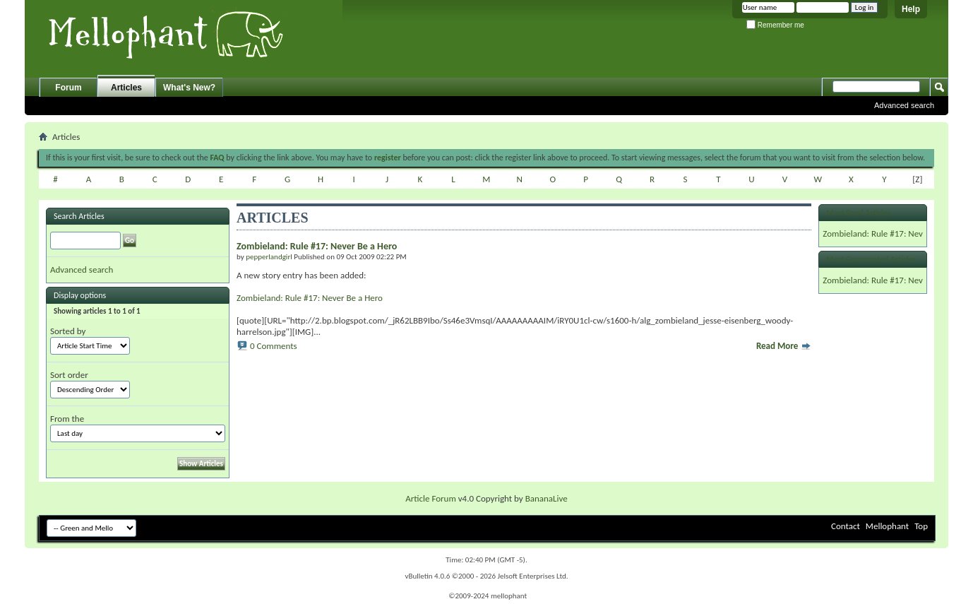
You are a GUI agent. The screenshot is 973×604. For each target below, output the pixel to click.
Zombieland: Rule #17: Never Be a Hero (310, 297)
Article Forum (430, 498)
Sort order (69, 374)
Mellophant (887, 526)
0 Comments (273, 346)
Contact (845, 526)
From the (67, 418)
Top (921, 526)
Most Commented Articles (871, 259)
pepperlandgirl (269, 256)
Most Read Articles (858, 213)
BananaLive (546, 498)
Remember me (775, 25)
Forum (68, 88)
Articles (126, 88)
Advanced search (904, 105)
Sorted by (67, 331)
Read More (783, 346)
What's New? (189, 88)
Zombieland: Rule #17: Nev (873, 233)
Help (911, 9)
